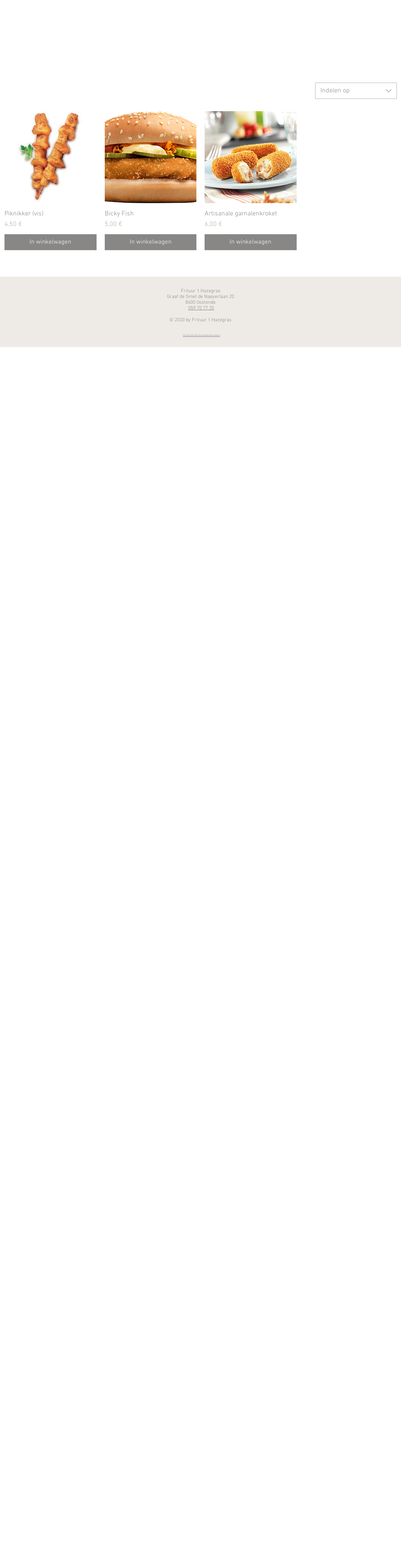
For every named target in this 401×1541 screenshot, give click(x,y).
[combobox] (356, 91)
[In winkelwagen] (51, 242)
